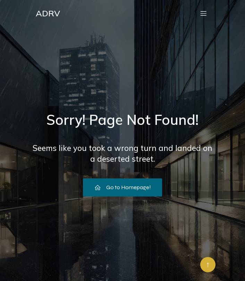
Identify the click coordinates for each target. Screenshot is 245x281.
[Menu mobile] (203, 13)
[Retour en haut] (208, 264)
